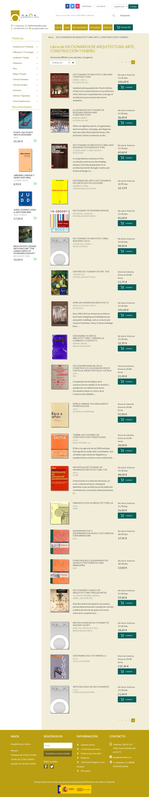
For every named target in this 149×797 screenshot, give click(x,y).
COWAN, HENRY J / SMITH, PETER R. (87, 150)
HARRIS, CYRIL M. (79, 80)
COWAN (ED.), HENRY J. (82, 244)
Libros (58, 27)
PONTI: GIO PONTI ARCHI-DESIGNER (23, 133)
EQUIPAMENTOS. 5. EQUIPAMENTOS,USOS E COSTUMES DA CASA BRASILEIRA (93, 533)
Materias (83, 757)
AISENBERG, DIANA (80, 186)
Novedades (95, 27)
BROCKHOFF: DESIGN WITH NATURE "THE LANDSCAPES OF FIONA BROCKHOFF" (25, 250)
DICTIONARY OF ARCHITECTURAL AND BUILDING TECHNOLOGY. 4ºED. (93, 146)
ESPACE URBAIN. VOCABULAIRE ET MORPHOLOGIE (90, 404)
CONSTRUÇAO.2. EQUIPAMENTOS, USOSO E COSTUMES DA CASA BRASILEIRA (90, 562)
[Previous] (119, 62)
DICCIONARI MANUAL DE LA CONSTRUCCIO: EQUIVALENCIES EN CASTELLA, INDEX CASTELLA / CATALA (92, 368)
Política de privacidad (89, 753)
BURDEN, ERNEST (80, 118)
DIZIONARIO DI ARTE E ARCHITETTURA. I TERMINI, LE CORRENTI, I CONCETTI (88, 338)
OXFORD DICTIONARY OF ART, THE (91, 271)
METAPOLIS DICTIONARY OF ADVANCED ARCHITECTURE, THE (90, 468)
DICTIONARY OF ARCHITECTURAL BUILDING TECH (90, 239)
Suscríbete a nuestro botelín (58, 753)
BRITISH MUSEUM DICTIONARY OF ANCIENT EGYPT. (91, 623)
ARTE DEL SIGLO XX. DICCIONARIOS (91, 686)
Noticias (108, 27)
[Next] (136, 62)
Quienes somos (86, 744)
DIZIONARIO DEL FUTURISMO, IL (89, 655)
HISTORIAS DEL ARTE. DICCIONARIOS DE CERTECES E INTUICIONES (92, 181)
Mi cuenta (83, 770)
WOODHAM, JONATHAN (82, 214)
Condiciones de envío (88, 749)
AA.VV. (75, 373)
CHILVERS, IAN (78, 274)
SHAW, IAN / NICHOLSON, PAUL (85, 628)
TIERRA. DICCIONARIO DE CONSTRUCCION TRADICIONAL (89, 435)
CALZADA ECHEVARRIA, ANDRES (86, 596)
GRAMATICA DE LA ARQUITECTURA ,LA (93, 503)
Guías (67, 27)
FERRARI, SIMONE (80, 343)
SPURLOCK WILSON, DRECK (84, 305)
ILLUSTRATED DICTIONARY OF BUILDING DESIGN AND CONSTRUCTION (88, 112)
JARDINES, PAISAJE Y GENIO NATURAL (24, 176)
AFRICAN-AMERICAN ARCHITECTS (91, 302)
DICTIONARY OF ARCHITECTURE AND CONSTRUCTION (92, 75)
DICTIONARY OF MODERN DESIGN (91, 210)
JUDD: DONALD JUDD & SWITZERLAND (25, 210)
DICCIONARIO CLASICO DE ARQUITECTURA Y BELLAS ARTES (90, 591)
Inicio (50, 37)
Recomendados (80, 27)
